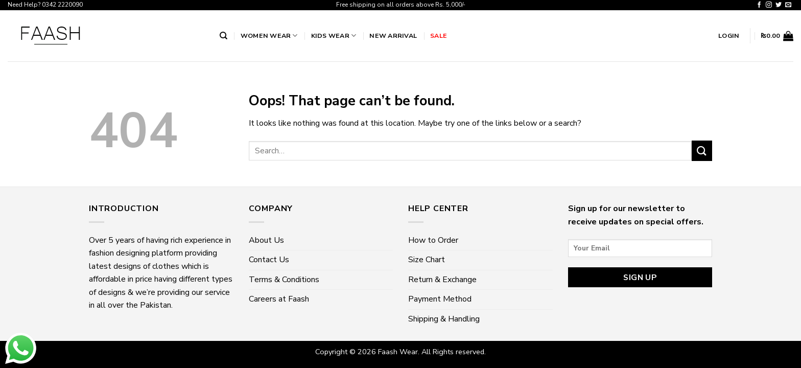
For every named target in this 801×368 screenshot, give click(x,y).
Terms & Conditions (284, 279)
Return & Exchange (442, 279)
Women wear (269, 35)
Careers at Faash (279, 299)
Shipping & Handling (444, 319)
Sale (438, 35)
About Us (266, 240)
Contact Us (269, 259)
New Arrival (393, 35)
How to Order (433, 240)
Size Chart (426, 259)
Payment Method (440, 299)
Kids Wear (334, 35)
